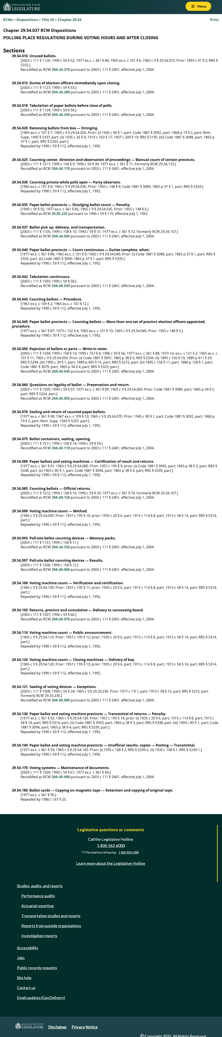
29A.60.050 (61, 398)
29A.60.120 (61, 497)
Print (214, 19)
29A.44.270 (61, 69)
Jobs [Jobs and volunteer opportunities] (21, 957)
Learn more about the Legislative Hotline (110, 863)
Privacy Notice (85, 1027)
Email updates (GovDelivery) (41, 997)
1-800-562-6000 (111, 845)
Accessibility (27, 947)
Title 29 (48, 19)
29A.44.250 (61, 114)
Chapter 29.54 (69, 19)
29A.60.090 (61, 776)
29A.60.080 (61, 700)
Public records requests (37, 967)
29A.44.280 (61, 92)
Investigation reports (39, 935)
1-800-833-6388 (129, 852)
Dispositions (27, 19)
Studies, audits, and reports (40, 885)
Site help (24, 977)
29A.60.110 (61, 448)
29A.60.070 (61, 619)
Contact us (26, 987)
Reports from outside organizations (51, 925)
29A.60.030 (61, 285)
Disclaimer (57, 1027)
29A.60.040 (61, 371)
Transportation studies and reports (50, 915)
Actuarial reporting (37, 905)
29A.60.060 (61, 569)
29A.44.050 (61, 236)
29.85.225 (59, 213)
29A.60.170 (61, 168)
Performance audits (38, 895)
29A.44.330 (61, 547)
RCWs (8, 19)
